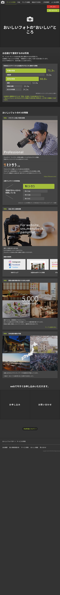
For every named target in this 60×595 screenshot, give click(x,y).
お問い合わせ (45, 405)
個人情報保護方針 (14, 447)
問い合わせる (53, 10)
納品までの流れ (36, 2)
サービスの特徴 (11, 2)
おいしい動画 (34, 447)
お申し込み (15, 405)
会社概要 (4, 447)
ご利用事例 (46, 2)
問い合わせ (43, 447)
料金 (19, 2)
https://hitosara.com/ (50, 176)
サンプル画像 (26, 2)
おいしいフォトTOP (8, 441)
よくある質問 (55, 2)
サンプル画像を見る (50, 327)
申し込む (53, 6)
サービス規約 (25, 447)
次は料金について (29, 428)
